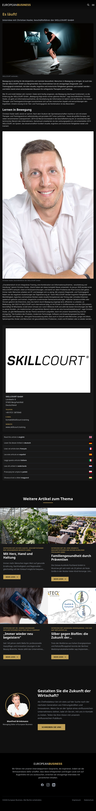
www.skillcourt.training (15, 427)
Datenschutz (89, 800)
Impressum (76, 800)
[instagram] (48, 784)
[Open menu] (92, 5)
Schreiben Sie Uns (51, 727)
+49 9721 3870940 (13, 412)
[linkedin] (53, 784)
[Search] (88, 5)
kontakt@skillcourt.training (17, 420)
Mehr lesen (12, 577)
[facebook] (42, 784)
